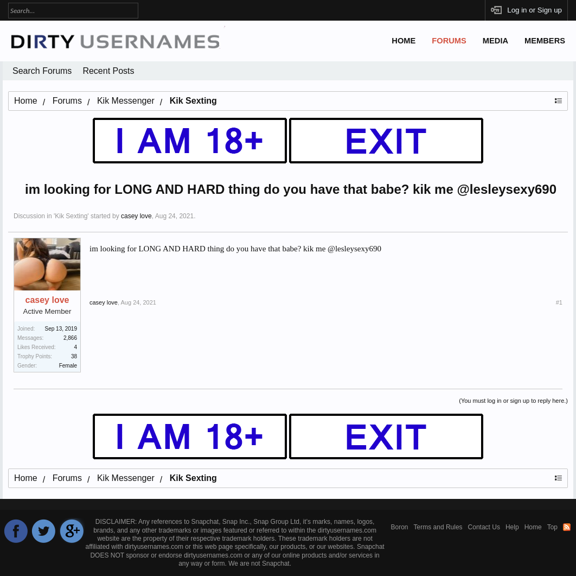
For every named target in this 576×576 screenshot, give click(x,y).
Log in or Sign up (534, 10)
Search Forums (42, 70)
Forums (449, 40)
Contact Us (484, 527)
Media (495, 40)
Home (403, 40)
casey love (136, 216)
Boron (399, 527)
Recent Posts (108, 70)
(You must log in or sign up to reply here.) (513, 400)
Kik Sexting (71, 216)
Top (552, 527)
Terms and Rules (438, 527)
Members (544, 40)
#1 (559, 302)
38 (74, 356)
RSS (567, 527)
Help (512, 527)
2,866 (70, 338)
